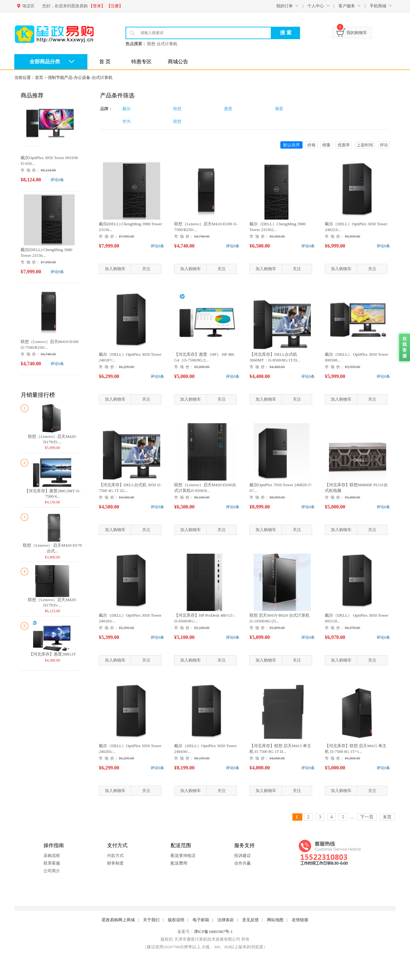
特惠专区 (141, 61)
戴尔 (126, 108)
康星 (279, 108)
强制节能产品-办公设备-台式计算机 (80, 77)
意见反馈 (250, 919)
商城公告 (178, 61)
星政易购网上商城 (118, 919)
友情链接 (300, 919)
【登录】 (97, 6)
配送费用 (179, 863)
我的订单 (284, 6)
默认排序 (291, 145)
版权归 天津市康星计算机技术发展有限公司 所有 (205, 939)
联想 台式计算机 (162, 43)
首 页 (105, 61)
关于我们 (151, 919)
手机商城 (378, 6)
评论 (384, 145)
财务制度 (115, 863)
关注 (146, 268)
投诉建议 (242, 855)
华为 (126, 121)
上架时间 (365, 145)
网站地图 (275, 919)
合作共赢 (242, 863)
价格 (311, 145)
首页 (39, 77)
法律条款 (225, 919)
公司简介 (52, 870)
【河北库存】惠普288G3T (52, 654)
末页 (387, 817)
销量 (326, 145)
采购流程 (52, 855)
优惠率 (344, 145)
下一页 (366, 817)
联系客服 (52, 863)
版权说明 (176, 919)
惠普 (228, 108)
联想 (177, 108)
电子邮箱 (201, 919)
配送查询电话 (183, 855)
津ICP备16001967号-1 (213, 931)
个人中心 (315, 6)
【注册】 (114, 6)
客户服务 (346, 6)
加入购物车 (115, 268)
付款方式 (115, 855)
